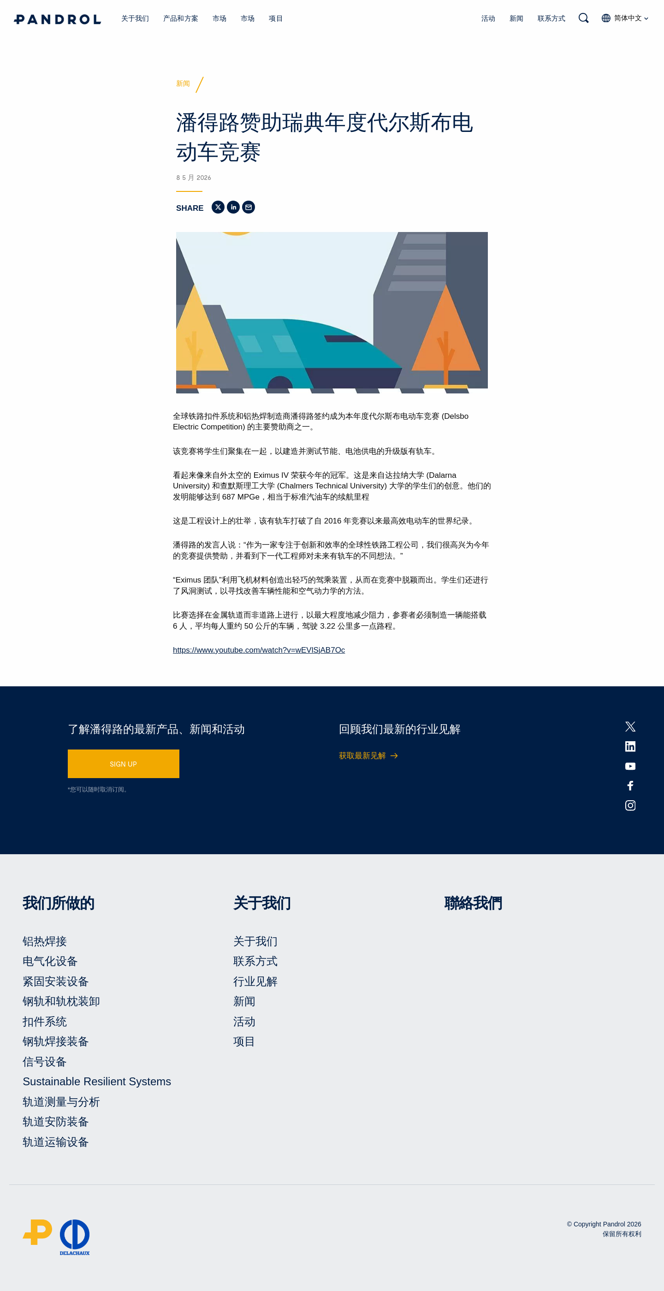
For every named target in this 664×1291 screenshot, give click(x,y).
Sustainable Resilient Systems (97, 1083)
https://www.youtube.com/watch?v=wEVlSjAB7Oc (259, 651)
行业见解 (255, 982)
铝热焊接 (45, 942)
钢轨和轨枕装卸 (61, 1003)
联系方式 (551, 18)
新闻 (516, 18)
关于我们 (135, 18)
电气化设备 (50, 963)
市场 (219, 18)
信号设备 (45, 1063)
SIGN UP (123, 765)
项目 (276, 18)
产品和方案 (180, 18)
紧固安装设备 (56, 982)
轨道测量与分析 (61, 1103)
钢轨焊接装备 (56, 1043)
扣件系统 (45, 1023)
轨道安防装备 (56, 1123)
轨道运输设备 (56, 1143)
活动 (488, 18)
